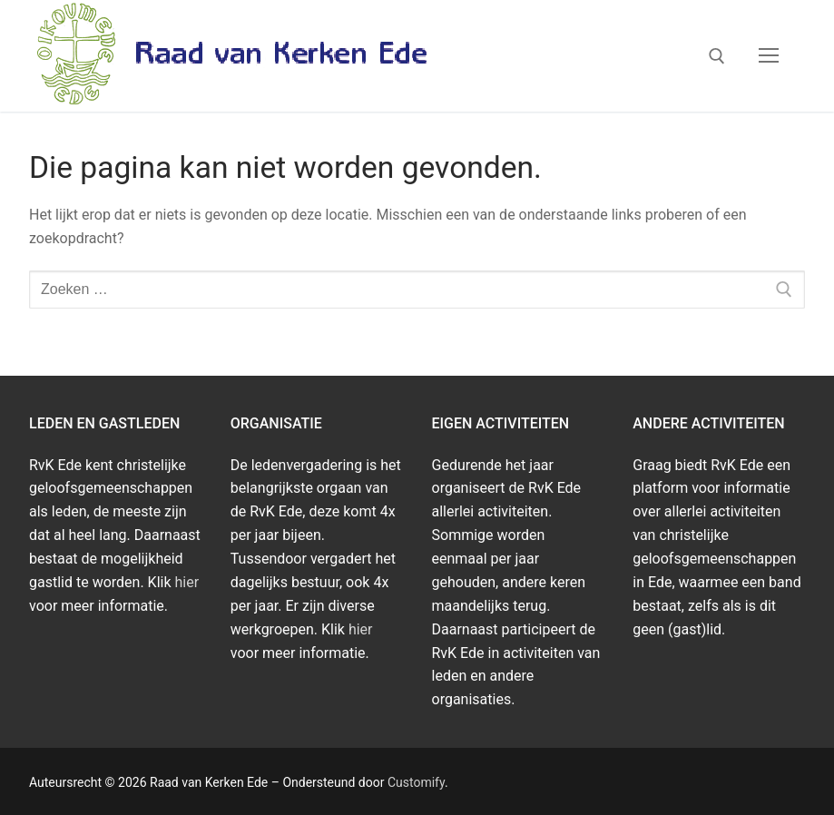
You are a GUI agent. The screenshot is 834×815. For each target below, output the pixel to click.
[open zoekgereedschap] (717, 56)
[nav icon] (769, 56)
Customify (416, 782)
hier (187, 582)
